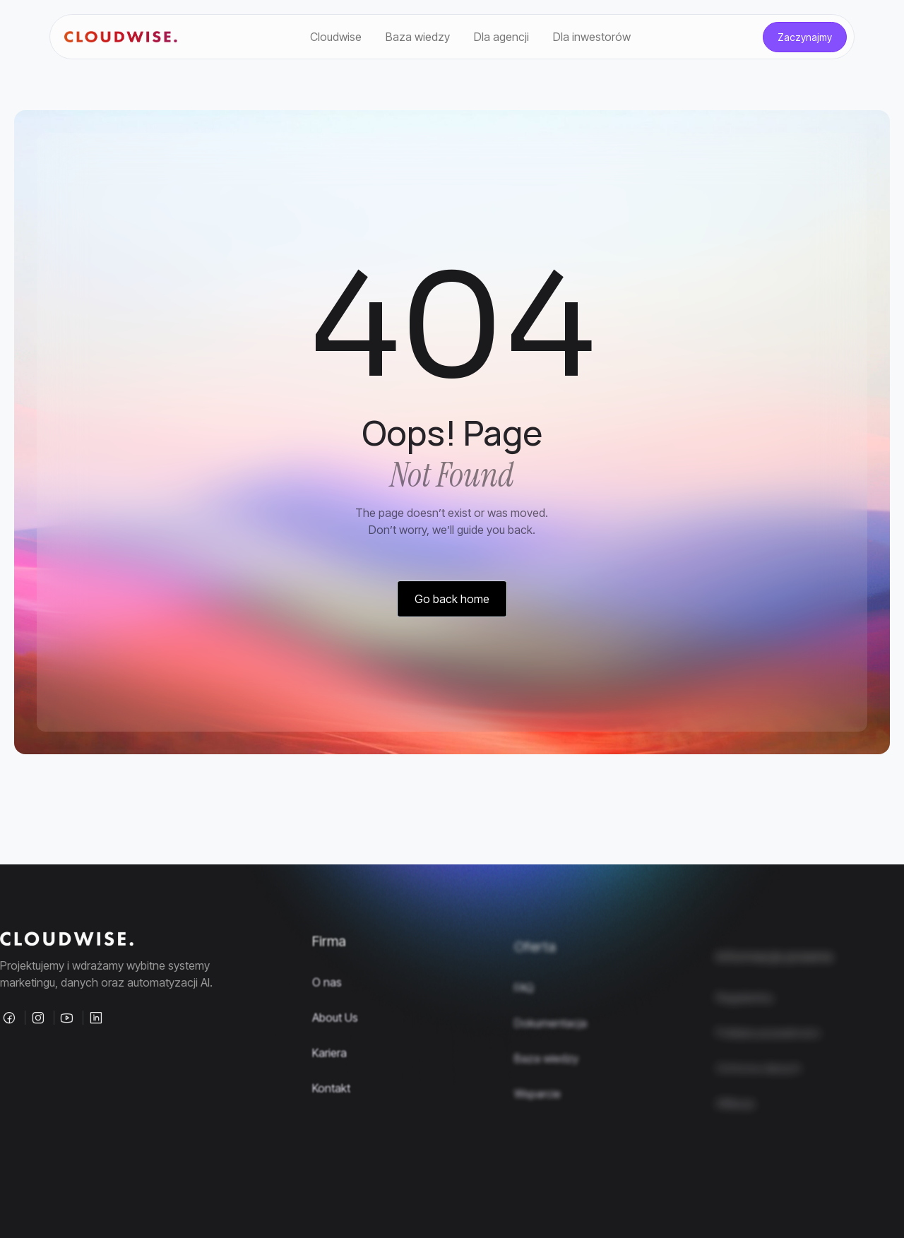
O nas (327, 1018)
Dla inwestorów (592, 37)
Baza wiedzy (418, 37)
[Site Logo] (120, 37)
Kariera (329, 1088)
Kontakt (331, 1124)
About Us (335, 1053)
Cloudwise (336, 37)
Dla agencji (501, 37)
